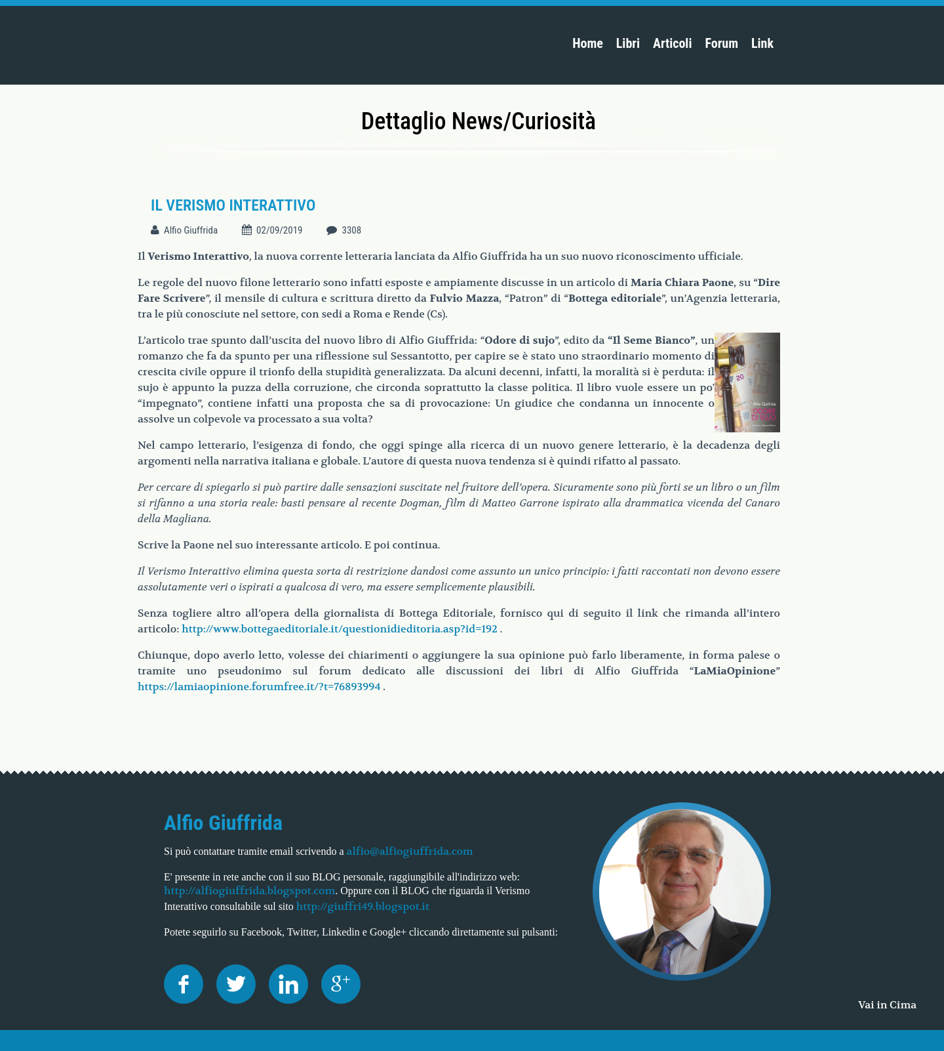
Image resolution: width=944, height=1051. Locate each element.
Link (762, 43)
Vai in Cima (887, 1005)
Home (587, 43)
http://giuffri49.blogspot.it (362, 906)
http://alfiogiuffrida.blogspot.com (249, 890)
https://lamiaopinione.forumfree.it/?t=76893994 (259, 686)
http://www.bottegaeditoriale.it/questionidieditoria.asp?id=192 (340, 629)
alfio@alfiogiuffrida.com (410, 851)
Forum (721, 43)
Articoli (672, 43)
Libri (628, 43)
